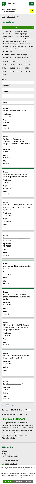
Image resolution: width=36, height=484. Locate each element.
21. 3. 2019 (7, 364)
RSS (24, 28)
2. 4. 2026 (6, 152)
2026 (5, 75)
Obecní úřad (11, 17)
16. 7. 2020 (7, 246)
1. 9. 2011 (6, 335)
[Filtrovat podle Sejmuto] (18, 96)
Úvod (3, 17)
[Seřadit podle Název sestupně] (7, 79)
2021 (28, 68)
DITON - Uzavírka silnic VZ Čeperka (16, 111)
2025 (28, 71)
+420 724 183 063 (8, 12)
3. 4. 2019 (6, 390)
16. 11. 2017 (7, 274)
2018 (5, 68)
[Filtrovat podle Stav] (18, 102)
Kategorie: (5, 61)
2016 (20, 65)
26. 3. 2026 (7, 116)
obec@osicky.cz (11, 464)
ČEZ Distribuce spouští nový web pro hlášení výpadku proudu (16, 357)
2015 (13, 65)
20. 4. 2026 (7, 188)
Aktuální (6, 128)
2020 (20, 68)
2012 (20, 61)
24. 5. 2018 (7, 305)
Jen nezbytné (18, 481)
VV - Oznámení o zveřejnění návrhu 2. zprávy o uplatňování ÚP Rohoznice (17, 175)
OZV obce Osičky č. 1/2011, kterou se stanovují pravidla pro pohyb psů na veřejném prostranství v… (16, 327)
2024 (20, 71)
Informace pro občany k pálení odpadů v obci (17, 267)
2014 (5, 65)
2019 (13, 68)
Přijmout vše (8, 481)
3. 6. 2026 (6, 122)
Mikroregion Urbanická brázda (14, 437)
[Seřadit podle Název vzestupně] (7, 78)
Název (4, 79)
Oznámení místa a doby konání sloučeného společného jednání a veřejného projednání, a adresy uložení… (17, 142)
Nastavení (28, 481)
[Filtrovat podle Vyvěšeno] (18, 89)
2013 (28, 61)
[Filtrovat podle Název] (18, 82)
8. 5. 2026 (6, 157)
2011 (13, 61)
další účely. (18, 470)
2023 (13, 71)
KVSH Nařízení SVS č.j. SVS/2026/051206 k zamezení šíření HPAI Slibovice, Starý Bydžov (17, 207)
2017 (28, 65)
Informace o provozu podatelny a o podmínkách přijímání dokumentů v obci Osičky (17, 296)
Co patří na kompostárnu (13, 384)
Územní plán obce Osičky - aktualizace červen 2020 (16, 239)
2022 (5, 71)
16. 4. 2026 (7, 221)
